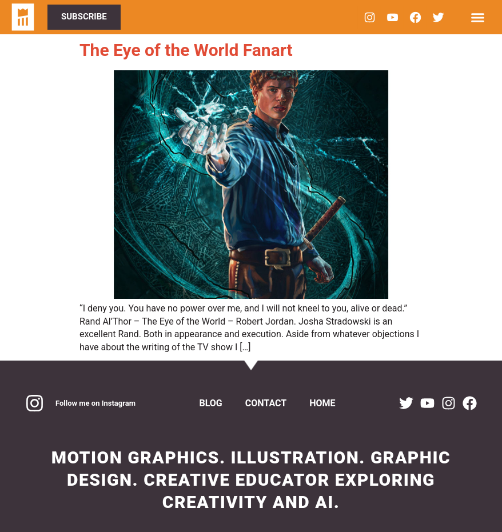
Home (322, 403)
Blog (210, 403)
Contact (265, 403)
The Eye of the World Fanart (186, 50)
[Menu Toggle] (478, 17)
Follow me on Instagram (95, 403)
